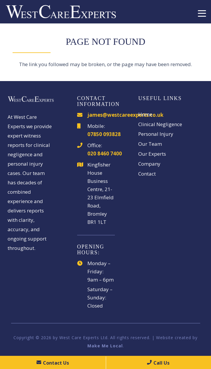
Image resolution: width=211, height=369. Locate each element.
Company (149, 163)
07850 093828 (104, 134)
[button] (202, 13)
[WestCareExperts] (60, 11)
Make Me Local (105, 346)
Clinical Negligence (160, 124)
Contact (147, 173)
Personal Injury (155, 134)
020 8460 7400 (104, 153)
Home (145, 114)
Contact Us (53, 363)
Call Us (158, 363)
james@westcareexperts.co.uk (125, 114)
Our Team (150, 143)
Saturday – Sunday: (100, 293)
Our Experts (152, 153)
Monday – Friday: (98, 267)
